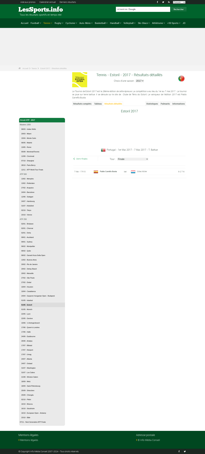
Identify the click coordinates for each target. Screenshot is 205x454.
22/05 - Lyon (25, 314)
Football (35, 22)
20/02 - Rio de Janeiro (29, 264)
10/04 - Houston (27, 287)
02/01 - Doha (26, 233)
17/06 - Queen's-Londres (30, 327)
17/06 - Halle (26, 332)
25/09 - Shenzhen (27, 390)
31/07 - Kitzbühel (27, 206)
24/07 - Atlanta (26, 359)
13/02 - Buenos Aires (29, 260)
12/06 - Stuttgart (27, 197)
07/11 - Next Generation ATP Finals (33, 422)
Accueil (24, 22)
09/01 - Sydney (26, 242)
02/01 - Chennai (27, 228)
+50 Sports (172, 22)
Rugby (58, 22)
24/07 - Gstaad (26, 363)
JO (184, 22)
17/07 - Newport (27, 350)
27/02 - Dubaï (26, 282)
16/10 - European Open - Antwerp (33, 413)
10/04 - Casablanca (28, 291)
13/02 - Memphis (27, 179)
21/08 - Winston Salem (29, 377)
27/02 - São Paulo (28, 278)
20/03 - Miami (26, 134)
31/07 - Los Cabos (28, 372)
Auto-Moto (85, 22)
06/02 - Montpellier (28, 246)
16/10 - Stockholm (28, 408)
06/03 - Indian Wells (28, 129)
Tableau (98, 103)
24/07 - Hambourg (28, 201)
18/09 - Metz (25, 381)
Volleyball (129, 22)
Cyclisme (70, 22)
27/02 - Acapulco (27, 188)
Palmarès (165, 103)
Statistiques (152, 103)
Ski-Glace (143, 22)
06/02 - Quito (26, 251)
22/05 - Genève (27, 318)
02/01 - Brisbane (27, 224)
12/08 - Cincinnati (27, 156)
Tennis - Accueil (26, 114)
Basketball (100, 22)
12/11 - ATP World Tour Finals (32, 170)
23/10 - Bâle (25, 417)
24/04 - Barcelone (27, 192)
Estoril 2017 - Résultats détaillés (53, 68)
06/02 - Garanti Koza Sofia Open (33, 255)
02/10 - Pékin (26, 399)
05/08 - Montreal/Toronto (30, 152)
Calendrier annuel (47, 2)
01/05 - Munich (26, 309)
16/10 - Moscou (27, 404)
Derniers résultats (68, 2)
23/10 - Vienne (26, 215)
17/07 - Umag (26, 354)
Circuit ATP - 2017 (42, 120)
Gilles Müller (142, 171)
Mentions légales (29, 440)
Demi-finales (81, 159)
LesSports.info (29, 10)
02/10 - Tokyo (26, 210)
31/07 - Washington (28, 368)
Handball (114, 22)
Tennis (46, 22)
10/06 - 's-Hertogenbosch (30, 323)
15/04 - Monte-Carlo (28, 138)
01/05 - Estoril (26, 305)
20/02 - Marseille (27, 273)
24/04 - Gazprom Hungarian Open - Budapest (38, 296)
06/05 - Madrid (26, 143)
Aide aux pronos (27, 2)
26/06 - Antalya (26, 341)
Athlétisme (157, 22)
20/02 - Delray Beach (29, 269)
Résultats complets (82, 103)
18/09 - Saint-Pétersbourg (30, 386)
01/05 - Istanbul (27, 300)
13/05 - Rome (26, 147)
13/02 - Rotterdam (28, 183)
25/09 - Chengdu (27, 395)
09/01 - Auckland (27, 237)
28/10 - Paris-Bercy (28, 165)
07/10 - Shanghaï (27, 161)
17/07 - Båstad (26, 345)
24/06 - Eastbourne (28, 336)
